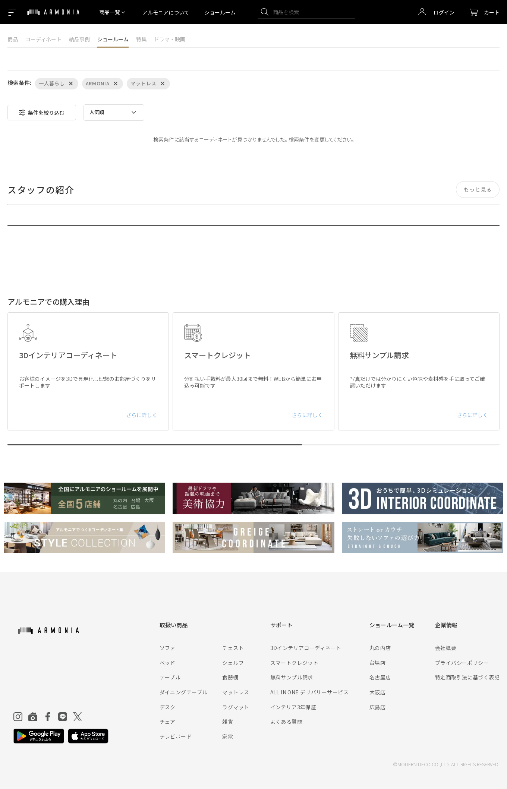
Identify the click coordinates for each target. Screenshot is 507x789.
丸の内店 (380, 647)
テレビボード (176, 736)
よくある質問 (286, 721)
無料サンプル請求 (291, 677)
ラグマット (235, 707)
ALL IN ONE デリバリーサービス (309, 692)
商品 (12, 39)
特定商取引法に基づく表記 (467, 677)
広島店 (377, 707)
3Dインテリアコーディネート (305, 647)
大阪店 (377, 692)
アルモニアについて (165, 12)
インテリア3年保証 (293, 707)
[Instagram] (17, 716)
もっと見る (478, 189)
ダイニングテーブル (184, 692)
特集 (141, 39)
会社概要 (446, 647)
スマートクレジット (294, 662)
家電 (227, 736)
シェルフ (233, 662)
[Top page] (53, 16)
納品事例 (79, 39)
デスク (168, 707)
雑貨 (227, 721)
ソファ (168, 647)
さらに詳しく (141, 415)
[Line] (62, 716)
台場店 (377, 662)
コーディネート (43, 39)
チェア (168, 721)
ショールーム (220, 12)
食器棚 (230, 677)
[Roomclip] (32, 716)
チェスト (233, 647)
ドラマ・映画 (169, 39)
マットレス (235, 692)
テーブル (170, 677)
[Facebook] (47, 716)
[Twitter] (77, 716)
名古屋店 (380, 677)
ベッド (168, 662)
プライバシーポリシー (462, 662)
